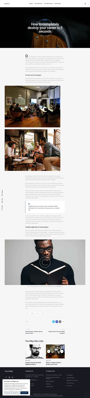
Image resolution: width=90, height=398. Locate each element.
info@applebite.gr (33, 380)
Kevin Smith (59, 286)
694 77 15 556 (31, 385)
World (43, 313)
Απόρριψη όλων (16, 392)
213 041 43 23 (31, 384)
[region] (16, 387)
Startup (32, 313)
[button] (48, 351)
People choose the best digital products (33, 363)
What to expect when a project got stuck (53, 363)
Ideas (27, 313)
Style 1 (38, 313)
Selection (27, 360)
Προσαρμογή (7, 392)
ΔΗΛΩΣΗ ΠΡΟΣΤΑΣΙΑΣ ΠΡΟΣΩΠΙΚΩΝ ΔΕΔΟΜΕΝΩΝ (51, 395)
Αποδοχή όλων (24, 392)
